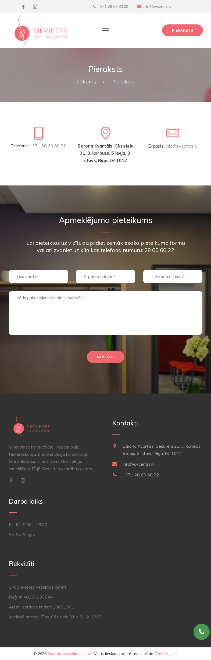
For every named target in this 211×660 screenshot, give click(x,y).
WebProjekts (166, 653)
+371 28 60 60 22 (113, 6)
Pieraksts (182, 30)
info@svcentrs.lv (157, 6)
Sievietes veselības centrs (70, 653)
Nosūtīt (106, 357)
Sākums (86, 81)
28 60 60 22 (159, 250)
